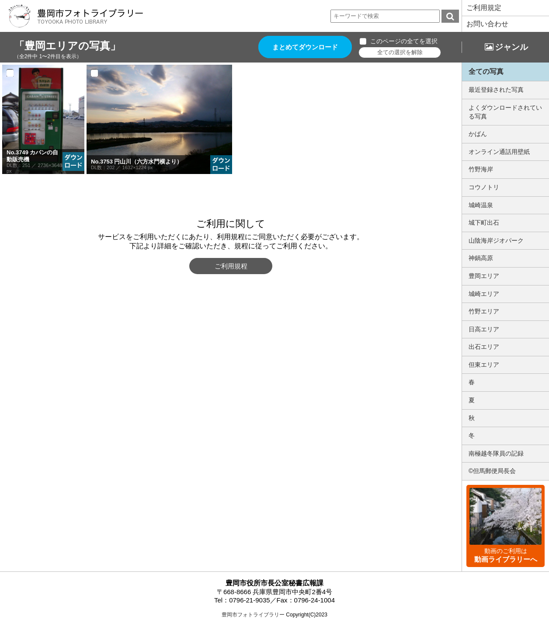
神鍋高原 (481, 257)
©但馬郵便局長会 (492, 470)
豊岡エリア (484, 275)
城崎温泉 (481, 205)
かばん (478, 133)
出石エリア (484, 346)
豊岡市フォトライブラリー (253, 615)
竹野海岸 (481, 169)
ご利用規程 (231, 266)
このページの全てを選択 (404, 41)
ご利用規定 (483, 7)
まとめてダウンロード (305, 47)
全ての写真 (486, 71)
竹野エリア (484, 311)
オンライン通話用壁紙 (499, 151)
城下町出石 (484, 222)
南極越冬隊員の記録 (496, 453)
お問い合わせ (487, 24)
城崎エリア (484, 293)
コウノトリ (484, 187)
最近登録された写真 (496, 89)
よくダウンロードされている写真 (505, 112)
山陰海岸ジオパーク (496, 240)
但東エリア (484, 364)
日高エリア (484, 329)
